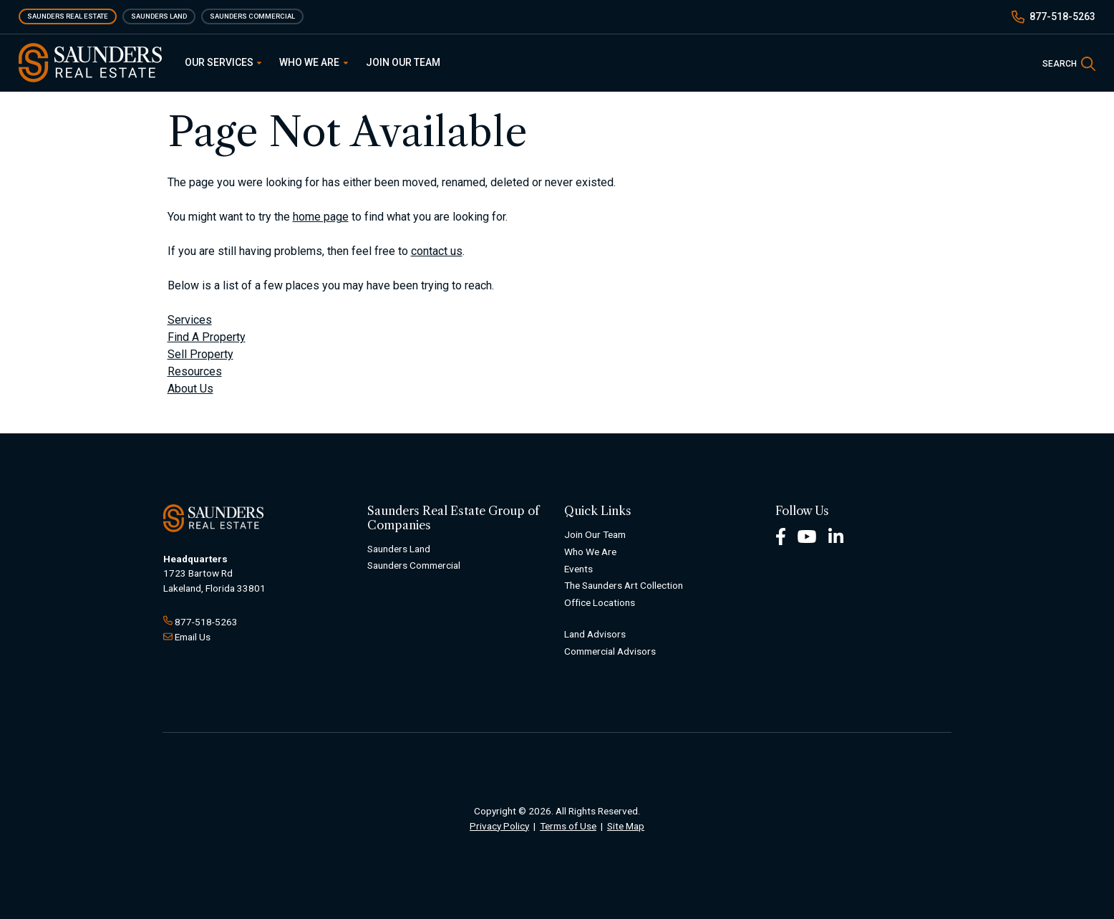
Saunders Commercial (252, 16)
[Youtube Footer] (807, 535)
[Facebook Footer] (780, 535)
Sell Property (200, 354)
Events (578, 568)
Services (190, 320)
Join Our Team (403, 62)
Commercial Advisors (610, 651)
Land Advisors (595, 634)
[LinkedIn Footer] (836, 535)
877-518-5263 (1062, 16)
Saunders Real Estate (67, 16)
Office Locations (599, 602)
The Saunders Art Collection (623, 585)
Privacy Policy (499, 826)
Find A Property (207, 337)
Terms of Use (568, 826)
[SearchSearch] (1068, 62)
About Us (190, 388)
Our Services (223, 62)
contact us (436, 251)
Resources (195, 371)
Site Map (625, 826)
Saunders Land (159, 16)
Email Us (192, 637)
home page (321, 216)
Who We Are (313, 62)
